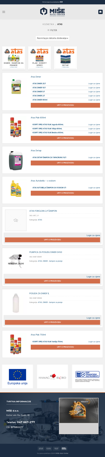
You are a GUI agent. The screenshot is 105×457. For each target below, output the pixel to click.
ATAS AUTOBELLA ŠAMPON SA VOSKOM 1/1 (49, 187)
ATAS (40, 219)
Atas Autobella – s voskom (43, 181)
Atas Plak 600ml (38, 118)
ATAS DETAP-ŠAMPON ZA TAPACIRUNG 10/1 (49, 157)
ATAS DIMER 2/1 (39, 95)
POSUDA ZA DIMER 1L (39, 293)
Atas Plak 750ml (38, 335)
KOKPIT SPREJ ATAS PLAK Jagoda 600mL (48, 124)
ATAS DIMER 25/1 (39, 83)
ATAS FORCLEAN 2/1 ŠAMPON (43, 211)
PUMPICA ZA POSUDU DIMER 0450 (45, 252)
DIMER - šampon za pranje (52, 261)
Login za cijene (94, 83)
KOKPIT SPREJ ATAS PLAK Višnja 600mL (47, 128)
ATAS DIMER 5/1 (39, 91)
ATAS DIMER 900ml (40, 100)
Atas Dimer (36, 77)
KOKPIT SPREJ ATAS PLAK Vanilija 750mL (48, 341)
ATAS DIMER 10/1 (39, 87)
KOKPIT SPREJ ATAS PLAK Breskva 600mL (48, 132)
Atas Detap (36, 150)
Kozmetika (48, 24)
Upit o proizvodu (65, 105)
